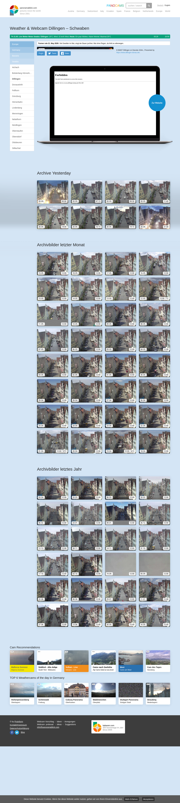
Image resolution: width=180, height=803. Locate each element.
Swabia (15, 61)
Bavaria (15, 56)
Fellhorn (15, 90)
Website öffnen (100, 158)
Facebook (12, 787)
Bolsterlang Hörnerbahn (22, 73)
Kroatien (110, 11)
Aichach (15, 67)
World (167, 11)
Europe (159, 11)
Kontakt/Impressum (18, 780)
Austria (71, 11)
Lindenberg (17, 108)
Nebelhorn (16, 119)
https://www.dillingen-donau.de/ (128, 103)
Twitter (17, 787)
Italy (102, 11)
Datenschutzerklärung (19, 783)
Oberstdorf (16, 137)
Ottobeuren (17, 142)
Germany (81, 11)
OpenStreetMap (134, 96)
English (167, 5)
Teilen (67, 108)
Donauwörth (17, 85)
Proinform (18, 777)
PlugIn (41, 108)
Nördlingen (17, 125)
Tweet (54, 108)
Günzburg (16, 96)
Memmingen (17, 113)
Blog (23, 787)
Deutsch (160, 5)
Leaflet (126, 96)
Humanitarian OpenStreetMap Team (159, 96)
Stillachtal (16, 148)
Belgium (136, 11)
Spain (119, 11)
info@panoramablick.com (48, 782)
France (127, 11)
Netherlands (148, 11)
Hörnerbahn (17, 102)
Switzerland (92, 11)
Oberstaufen (17, 131)
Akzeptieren (148, 799)
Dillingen (16, 79)
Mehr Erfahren (131, 799)
